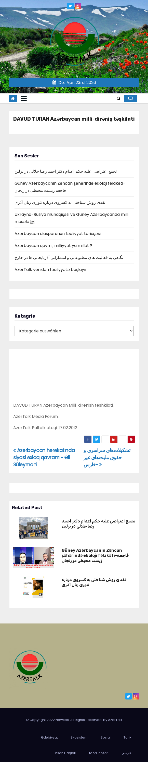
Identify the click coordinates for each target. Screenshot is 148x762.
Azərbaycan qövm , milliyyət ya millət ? (53, 245)
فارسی (126, 753)
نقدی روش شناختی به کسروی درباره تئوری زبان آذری (60, 202)
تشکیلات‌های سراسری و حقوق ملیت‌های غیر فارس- (107, 457)
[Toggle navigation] (24, 98)
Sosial (106, 737)
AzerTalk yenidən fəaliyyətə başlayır (51, 269)
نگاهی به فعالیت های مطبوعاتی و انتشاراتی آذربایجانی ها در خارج (69, 257)
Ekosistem (79, 737)
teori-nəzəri (99, 753)
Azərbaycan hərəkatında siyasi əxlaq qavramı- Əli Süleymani (44, 457)
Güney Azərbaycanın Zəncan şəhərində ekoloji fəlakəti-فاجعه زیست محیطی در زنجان (95, 555)
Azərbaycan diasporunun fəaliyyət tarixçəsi (58, 233)
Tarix (127, 737)
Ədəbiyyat (49, 737)
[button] (118, 98)
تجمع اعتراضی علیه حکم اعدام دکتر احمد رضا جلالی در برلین (66, 171)
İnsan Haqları (65, 753)
